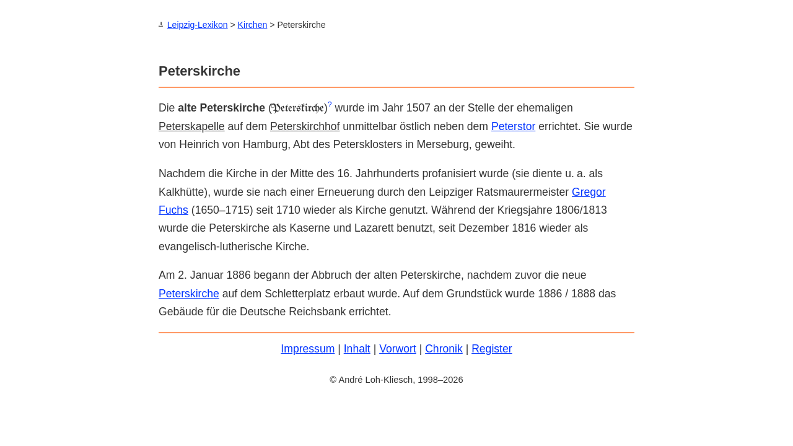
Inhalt (357, 348)
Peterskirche (189, 293)
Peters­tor (513, 126)
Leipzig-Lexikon (197, 25)
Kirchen (253, 25)
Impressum (308, 348)
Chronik (444, 348)
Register (491, 348)
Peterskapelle (192, 126)
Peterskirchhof (305, 126)
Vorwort (397, 348)
